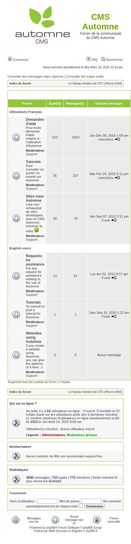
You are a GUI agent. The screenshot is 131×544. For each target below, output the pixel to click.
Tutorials (33, 302)
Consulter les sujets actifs (85, 76)
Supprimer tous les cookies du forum (32, 382)
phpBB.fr (92, 531)
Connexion (18, 59)
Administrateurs (53, 435)
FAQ (92, 59)
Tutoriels (33, 162)
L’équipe (64, 382)
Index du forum (20, 83)
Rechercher (112, 59)
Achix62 (55, 481)
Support (32, 154)
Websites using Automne (33, 337)
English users (20, 248)
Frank (106, 220)
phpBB (50, 527)
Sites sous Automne (35, 198)
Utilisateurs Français (25, 112)
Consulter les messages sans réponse (35, 76)
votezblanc (106, 139)
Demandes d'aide (35, 121)
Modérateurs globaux (82, 435)
